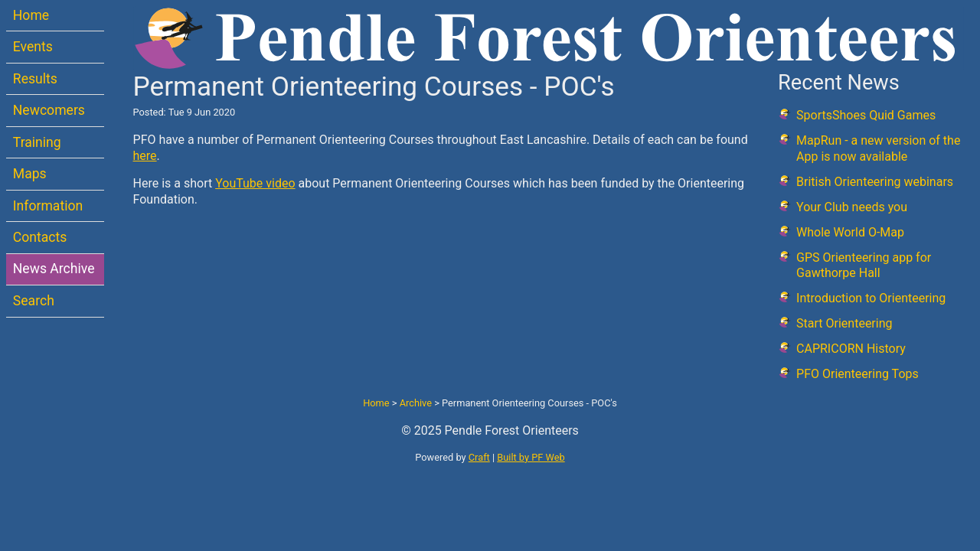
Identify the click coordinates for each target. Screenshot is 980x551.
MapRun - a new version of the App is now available (878, 148)
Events (33, 46)
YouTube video (255, 183)
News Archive (54, 268)
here (145, 155)
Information (48, 206)
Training (37, 142)
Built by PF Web (530, 457)
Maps (30, 173)
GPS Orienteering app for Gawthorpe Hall (863, 265)
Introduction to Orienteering (871, 298)
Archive (416, 403)
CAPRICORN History (851, 348)
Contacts (40, 237)
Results (35, 78)
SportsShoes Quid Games (866, 115)
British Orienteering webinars (874, 181)
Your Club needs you (851, 207)
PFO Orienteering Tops (857, 374)
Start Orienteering (844, 323)
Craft (479, 457)
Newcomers (49, 110)
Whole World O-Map (850, 232)
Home (31, 15)
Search (33, 300)
